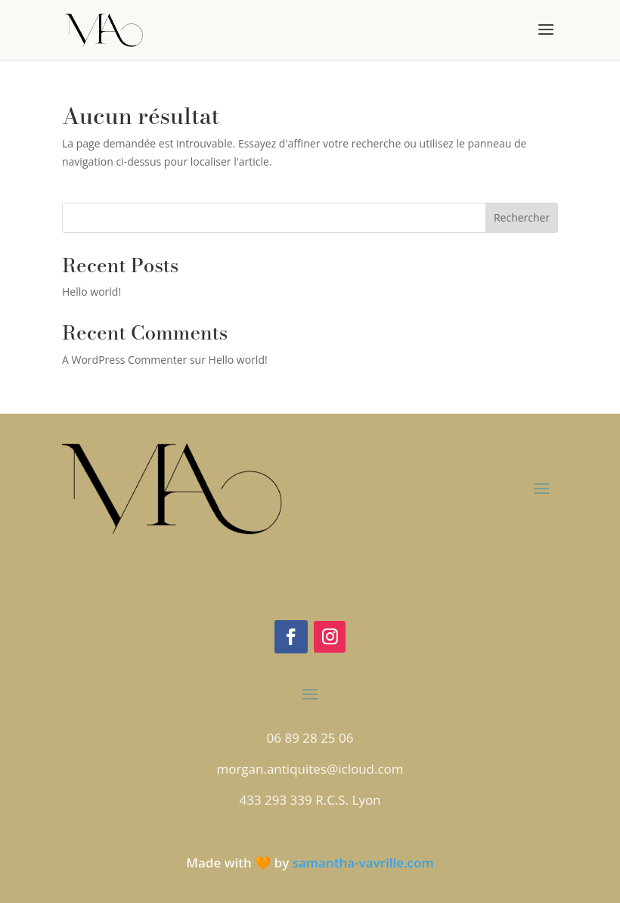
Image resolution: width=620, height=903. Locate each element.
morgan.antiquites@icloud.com (309, 768)
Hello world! (91, 291)
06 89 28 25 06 (310, 737)
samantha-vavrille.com (363, 862)
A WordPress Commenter (124, 359)
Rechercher (522, 217)
